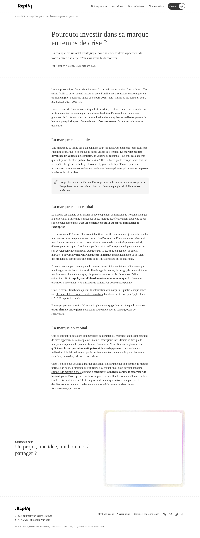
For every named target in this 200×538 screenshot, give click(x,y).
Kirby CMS (67, 526)
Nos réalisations (136, 6)
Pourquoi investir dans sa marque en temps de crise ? (57, 16)
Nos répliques (123, 514)
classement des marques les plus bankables (79, 294)
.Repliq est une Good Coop (146, 514)
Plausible (89, 526)
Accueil (18, 16)
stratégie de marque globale (67, 371)
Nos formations (156, 6)
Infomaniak (44, 526)
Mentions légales (106, 514)
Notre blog (28, 16)
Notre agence (99, 6)
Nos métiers (117, 6)
